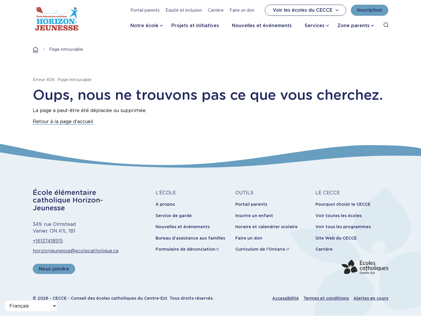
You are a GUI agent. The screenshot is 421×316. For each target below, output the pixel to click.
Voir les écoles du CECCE (306, 10)
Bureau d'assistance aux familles (190, 238)
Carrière (216, 10)
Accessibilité (285, 298)
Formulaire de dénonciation (185, 249)
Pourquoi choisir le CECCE (342, 204)
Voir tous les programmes (343, 226)
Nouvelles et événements (262, 25)
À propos (165, 204)
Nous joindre (54, 269)
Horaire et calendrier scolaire (266, 226)
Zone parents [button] (353, 25)
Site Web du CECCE (336, 238)
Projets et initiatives (195, 25)
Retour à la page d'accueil (63, 121)
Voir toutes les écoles (338, 215)
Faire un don (242, 10)
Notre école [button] (144, 25)
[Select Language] (30, 306)
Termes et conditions (326, 298)
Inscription (369, 10)
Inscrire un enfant (254, 215)
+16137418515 (48, 241)
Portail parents (145, 10)
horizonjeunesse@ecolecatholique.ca (75, 251)
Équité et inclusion (183, 10)
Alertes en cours (370, 298)
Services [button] (315, 25)
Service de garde (174, 215)
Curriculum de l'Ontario (260, 249)
